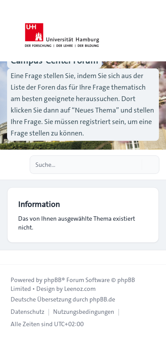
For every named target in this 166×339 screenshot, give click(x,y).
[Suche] (134, 164)
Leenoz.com (80, 288)
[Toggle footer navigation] (10, 257)
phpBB (53, 279)
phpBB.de (102, 299)
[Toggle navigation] (155, 30)
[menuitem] (27, 311)
